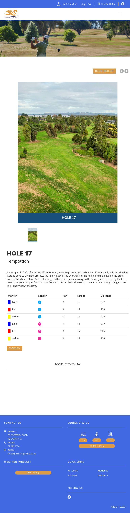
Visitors (73, 475)
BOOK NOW (14, 348)
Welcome (73, 470)
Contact (103, 475)
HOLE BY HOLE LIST (104, 71)
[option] (65, 38)
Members (103, 470)
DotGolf (123, 507)
